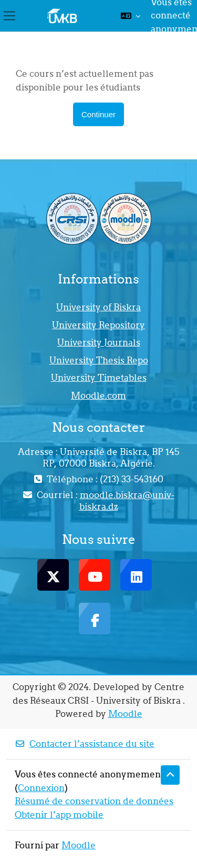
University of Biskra (98, 307)
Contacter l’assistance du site (84, 743)
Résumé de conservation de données (94, 801)
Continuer (98, 114)
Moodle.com (98, 395)
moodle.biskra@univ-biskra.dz (126, 500)
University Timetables (99, 377)
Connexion (41, 788)
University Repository (98, 325)
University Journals (98, 342)
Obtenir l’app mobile (59, 815)
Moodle (125, 714)
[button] (131, 16)
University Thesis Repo (98, 360)
